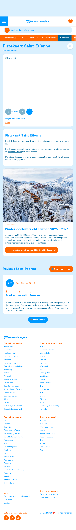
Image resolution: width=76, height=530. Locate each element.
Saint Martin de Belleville (13, 437)
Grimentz (7, 463)
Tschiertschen (9, 350)
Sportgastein (45, 373)
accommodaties (15, 151)
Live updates (45, 447)
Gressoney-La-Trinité (12, 430)
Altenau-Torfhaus (10, 480)
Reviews (43, 443)
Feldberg (43, 363)
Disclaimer (8, 500)
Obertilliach (8, 383)
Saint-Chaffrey (45, 383)
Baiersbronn (8, 347)
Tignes (42, 386)
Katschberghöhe (10, 447)
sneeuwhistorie (54, 149)
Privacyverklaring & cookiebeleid (17, 496)
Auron (7, 122)
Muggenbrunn (45, 389)
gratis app (21, 157)
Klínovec (7, 399)
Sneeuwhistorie (49, 37)
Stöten (42, 356)
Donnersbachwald (47, 350)
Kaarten (43, 430)
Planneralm (8, 376)
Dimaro (43, 399)
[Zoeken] (41, 30)
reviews (65, 149)
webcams (35, 149)
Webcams (43, 424)
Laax (5, 420)
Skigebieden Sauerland (13, 409)
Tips (41, 440)
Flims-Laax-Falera (10, 363)
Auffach (43, 402)
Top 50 (43, 420)
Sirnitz (6, 443)
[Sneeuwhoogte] (38, 21)
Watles (6, 373)
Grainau (7, 424)
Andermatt (8, 473)
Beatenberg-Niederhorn (13, 366)
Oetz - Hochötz (10, 393)
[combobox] (41, 30)
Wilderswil (44, 366)
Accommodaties (46, 437)
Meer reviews (38, 319)
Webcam (34, 37)
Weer (24, 37)
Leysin (42, 379)
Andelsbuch (8, 440)
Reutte (42, 370)
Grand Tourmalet (10, 379)
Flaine (42, 347)
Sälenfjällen (8, 427)
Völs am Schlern (46, 353)
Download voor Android (49, 494)
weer (45, 149)
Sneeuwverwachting (48, 434)
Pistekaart (65, 37)
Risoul (6, 453)
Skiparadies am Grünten (13, 389)
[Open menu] (4, 21)
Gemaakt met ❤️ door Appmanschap (56, 513)
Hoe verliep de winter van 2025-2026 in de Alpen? (31, 250)
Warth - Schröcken (11, 356)
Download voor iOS (48, 498)
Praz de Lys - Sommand (13, 406)
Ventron (43, 360)
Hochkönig (8, 370)
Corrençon (44, 396)
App (41, 450)
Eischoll (7, 466)
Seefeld (7, 476)
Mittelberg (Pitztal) (11, 434)
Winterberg (8, 460)
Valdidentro (44, 376)
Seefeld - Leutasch (11, 386)
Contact (7, 503)
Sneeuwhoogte (11, 37)
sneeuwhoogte (23, 149)
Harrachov (8, 360)
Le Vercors (8, 402)
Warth (42, 393)
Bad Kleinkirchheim (11, 396)
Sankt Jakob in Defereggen (14, 470)
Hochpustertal (9, 353)
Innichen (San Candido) (49, 406)
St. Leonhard (9, 483)
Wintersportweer (46, 427)
